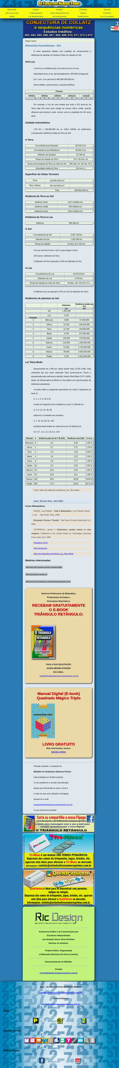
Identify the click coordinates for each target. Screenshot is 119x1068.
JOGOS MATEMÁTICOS (59, 13)
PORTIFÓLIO (83, 17)
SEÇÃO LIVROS (58, 752)
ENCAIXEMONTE (59, 17)
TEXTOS (107, 10)
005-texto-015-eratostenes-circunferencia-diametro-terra (48, 581)
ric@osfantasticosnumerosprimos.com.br (58, 973)
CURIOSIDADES (35, 13)
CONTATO (107, 13)
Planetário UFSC (41, 543)
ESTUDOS (83, 10)
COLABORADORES (35, 17)
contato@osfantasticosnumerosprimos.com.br (53, 805)
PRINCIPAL (12, 10)
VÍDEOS (83, 13)
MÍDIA (12, 17)
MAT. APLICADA (12, 13)
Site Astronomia (40, 548)
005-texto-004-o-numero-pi (36, 574)
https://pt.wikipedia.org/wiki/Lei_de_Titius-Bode (53, 554)
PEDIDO (59, 10)
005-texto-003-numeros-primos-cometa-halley (44, 567)
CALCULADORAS (107, 17)
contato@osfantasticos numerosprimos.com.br (59, 676)
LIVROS (36, 10)
